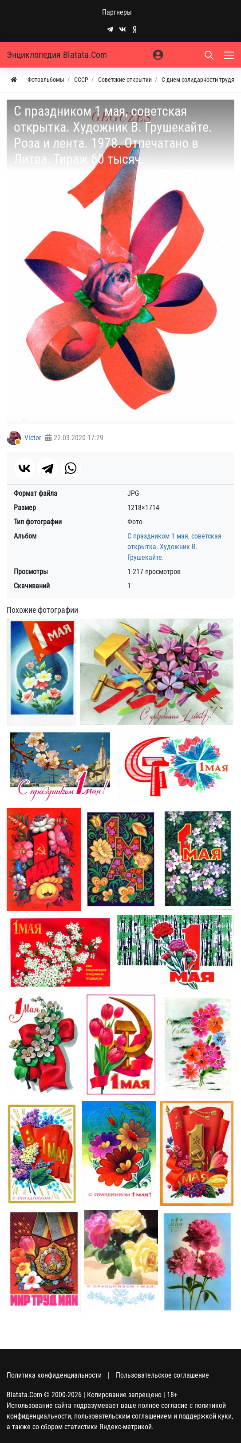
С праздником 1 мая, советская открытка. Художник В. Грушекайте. (174, 547)
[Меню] (230, 55)
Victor (32, 438)
